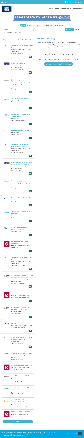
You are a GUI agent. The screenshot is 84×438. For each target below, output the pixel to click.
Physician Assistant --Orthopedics (20, 130)
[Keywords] (18, 29)
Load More (18, 421)
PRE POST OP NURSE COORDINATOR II (21, 412)
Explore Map (36, 25)
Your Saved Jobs (58, 25)
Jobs (57, 8)
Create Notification (27, 39)
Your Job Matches (47, 25)
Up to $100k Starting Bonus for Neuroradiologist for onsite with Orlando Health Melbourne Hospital (21, 182)
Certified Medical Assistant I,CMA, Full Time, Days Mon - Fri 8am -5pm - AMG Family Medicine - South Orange (22, 277)
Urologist (13, 323)
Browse (29, 25)
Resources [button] (77, 8)
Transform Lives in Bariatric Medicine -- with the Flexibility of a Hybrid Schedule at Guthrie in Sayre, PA (22, 164)
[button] (78, 29)
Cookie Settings (72, 433)
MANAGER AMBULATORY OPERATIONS (21, 365)
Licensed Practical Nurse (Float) (20, 376)
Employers (78, 2)
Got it (80, 433)
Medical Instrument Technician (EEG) (21, 98)
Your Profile (66, 8)
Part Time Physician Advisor (19, 227)
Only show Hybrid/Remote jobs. (12, 32)
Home (51, 8)
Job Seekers (69, 2)
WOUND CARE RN (15, 293)
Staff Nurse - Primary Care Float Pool (21, 197)
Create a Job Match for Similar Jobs (59, 64)
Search (23, 25)
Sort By (4, 39)
